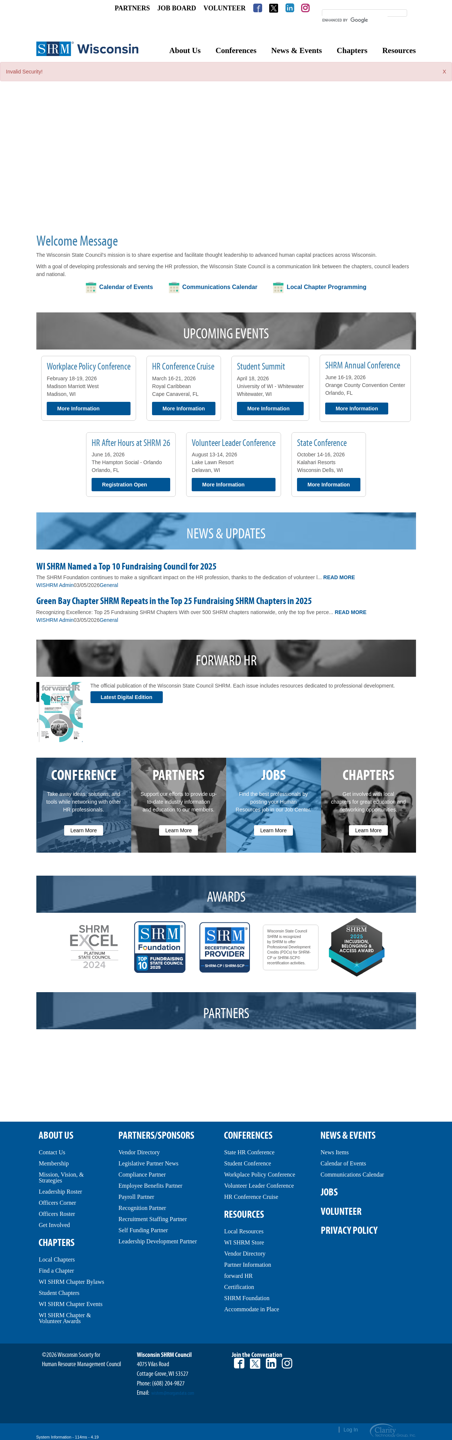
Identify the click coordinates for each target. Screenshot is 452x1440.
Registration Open (124, 485)
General (109, 585)
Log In (350, 1430)
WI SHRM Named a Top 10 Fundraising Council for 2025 (126, 566)
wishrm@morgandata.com (172, 1393)
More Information (78, 408)
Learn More (83, 830)
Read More (339, 577)
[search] (354, 20)
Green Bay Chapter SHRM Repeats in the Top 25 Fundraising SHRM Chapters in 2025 (174, 601)
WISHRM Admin (55, 585)
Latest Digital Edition (126, 697)
